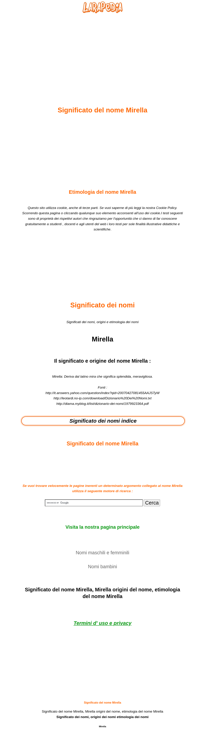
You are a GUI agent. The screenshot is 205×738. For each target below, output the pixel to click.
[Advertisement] (102, 51)
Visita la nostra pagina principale (102, 527)
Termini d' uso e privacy (102, 623)
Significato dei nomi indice (103, 421)
